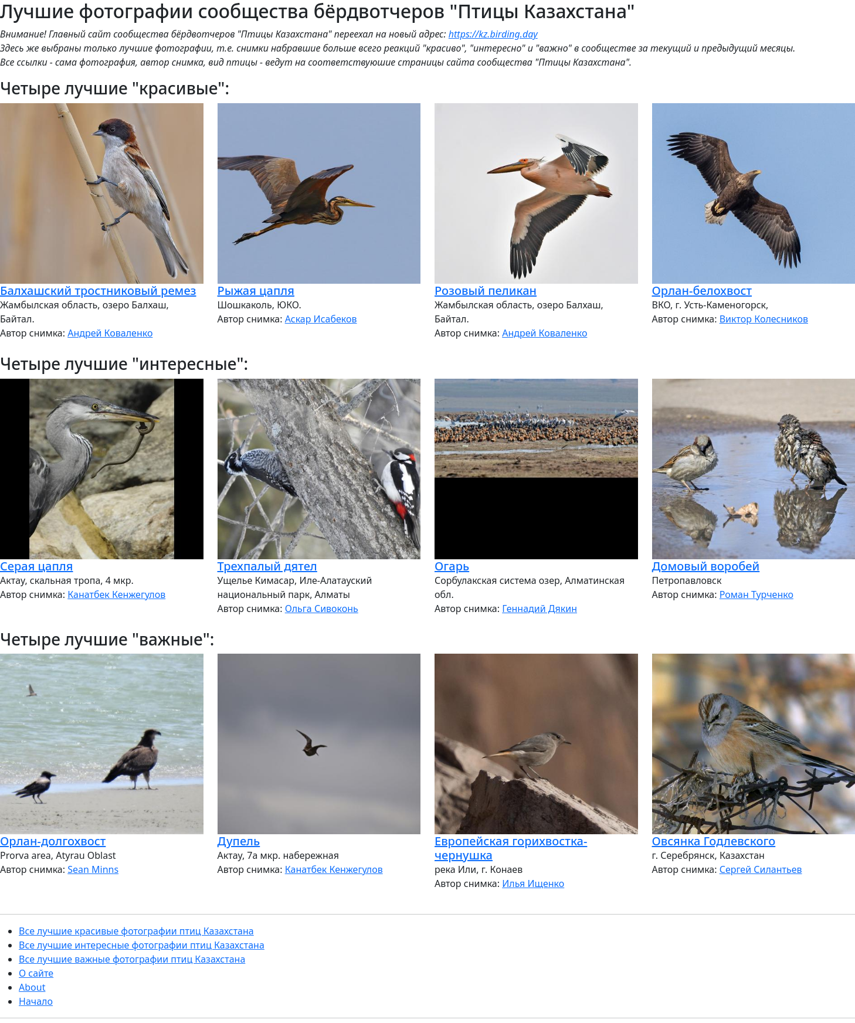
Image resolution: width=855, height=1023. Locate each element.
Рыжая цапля (256, 290)
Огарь (452, 566)
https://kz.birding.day (493, 34)
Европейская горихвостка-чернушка (511, 848)
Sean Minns (92, 869)
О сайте (36, 973)
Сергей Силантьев (761, 869)
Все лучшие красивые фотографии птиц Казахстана (136, 931)
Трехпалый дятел (267, 566)
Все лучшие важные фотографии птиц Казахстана (132, 959)
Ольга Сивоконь (321, 608)
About (32, 987)
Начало (36, 1001)
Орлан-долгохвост (53, 841)
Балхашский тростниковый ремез (98, 290)
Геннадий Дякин (539, 608)
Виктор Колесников (764, 318)
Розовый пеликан (486, 290)
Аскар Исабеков (321, 318)
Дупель (239, 841)
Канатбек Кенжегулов (116, 594)
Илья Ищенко (533, 883)
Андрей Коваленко (109, 333)
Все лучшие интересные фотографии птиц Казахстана (141, 945)
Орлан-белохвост (702, 290)
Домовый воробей (706, 566)
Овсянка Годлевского (714, 841)
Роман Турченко (756, 594)
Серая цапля (36, 566)
